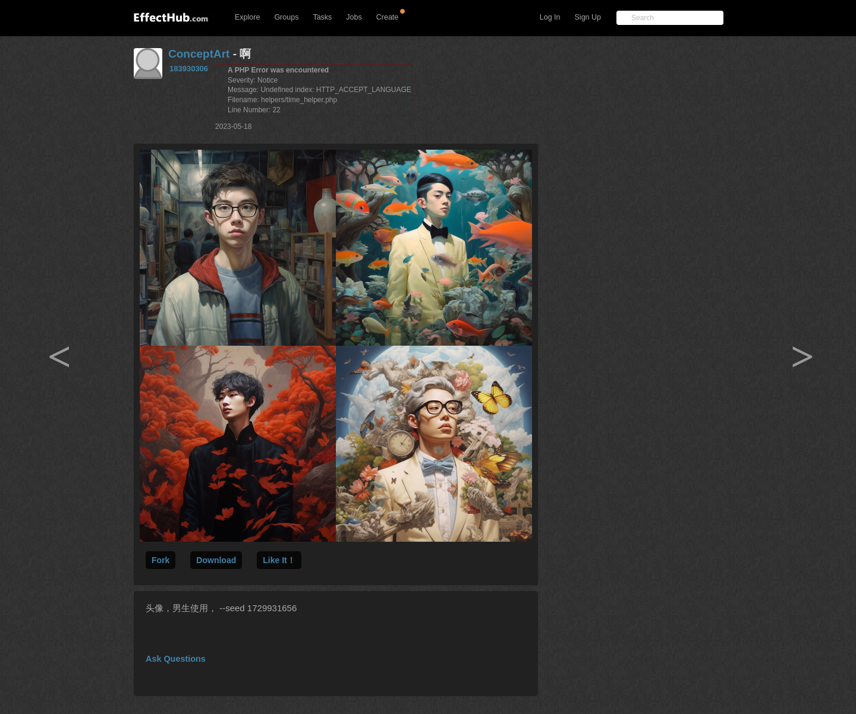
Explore (247, 17)
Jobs (353, 17)
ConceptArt (198, 54)
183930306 (188, 68)
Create (387, 17)
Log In (550, 17)
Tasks (322, 17)
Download (216, 560)
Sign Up (588, 17)
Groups (286, 17)
